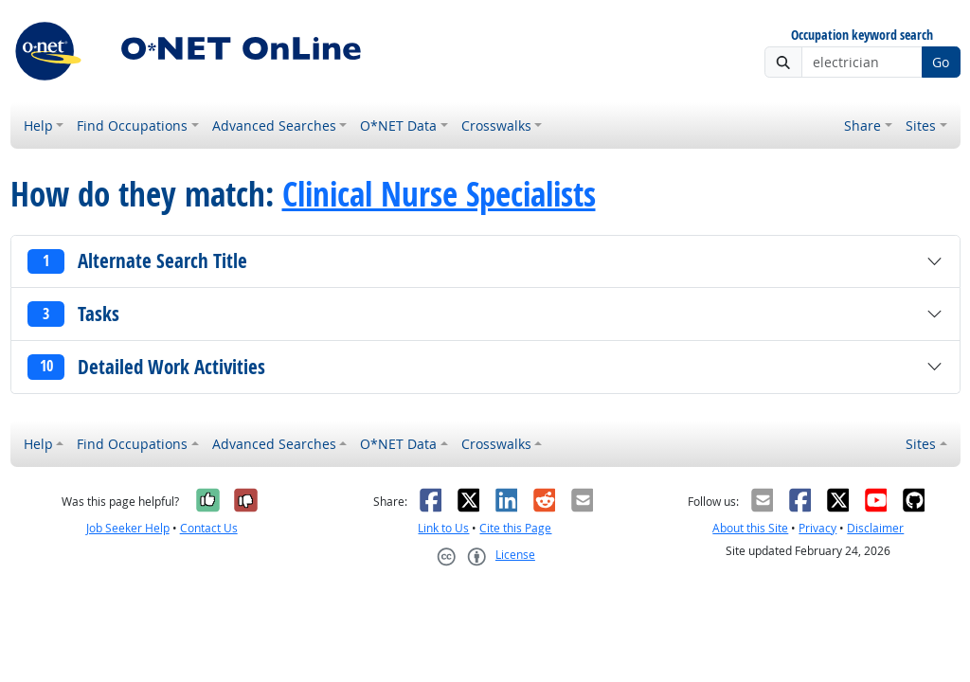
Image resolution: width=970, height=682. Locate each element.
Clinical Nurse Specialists (439, 194)
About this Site (750, 528)
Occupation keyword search (862, 35)
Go (940, 62)
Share (862, 126)
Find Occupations (132, 126)
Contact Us (209, 528)
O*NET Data (398, 126)
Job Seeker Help (128, 528)
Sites (921, 126)
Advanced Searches (274, 126)
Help (38, 126)
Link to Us (443, 528)
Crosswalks (496, 126)
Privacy (817, 528)
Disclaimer (875, 528)
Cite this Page (515, 528)
